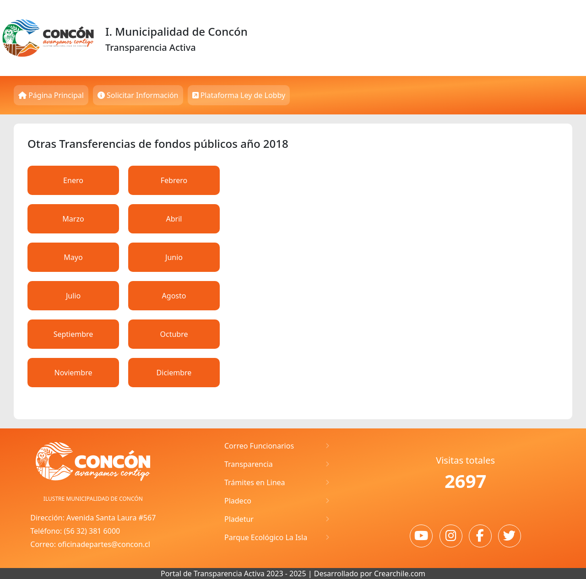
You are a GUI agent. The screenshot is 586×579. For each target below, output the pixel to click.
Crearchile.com (399, 573)
